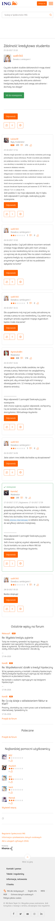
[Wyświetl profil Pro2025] (16, 766)
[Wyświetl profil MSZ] (16, 755)
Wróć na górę (27, 862)
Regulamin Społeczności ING (13, 833)
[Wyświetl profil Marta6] (16, 798)
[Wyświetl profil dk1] (16, 777)
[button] (7, 125)
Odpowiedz (11, 116)
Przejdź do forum (9, 718)
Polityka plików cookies (12, 898)
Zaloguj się (41, 3)
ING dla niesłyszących (15, 891)
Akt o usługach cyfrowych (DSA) (15, 841)
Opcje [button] (20, 125)
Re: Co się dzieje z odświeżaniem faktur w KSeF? (24, 702)
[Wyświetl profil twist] (16, 787)
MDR (5, 894)
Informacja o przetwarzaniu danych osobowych (21, 837)
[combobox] (27, 15)
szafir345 (18, 55)
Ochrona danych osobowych (22, 894)
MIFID (43, 891)
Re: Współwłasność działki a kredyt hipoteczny (27, 667)
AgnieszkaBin (16, 352)
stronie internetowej (18, 520)
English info (32, 891)
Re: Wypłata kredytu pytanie (17, 637)
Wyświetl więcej (9, 807)
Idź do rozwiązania (14, 95)
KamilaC (14, 491)
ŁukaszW (14, 139)
